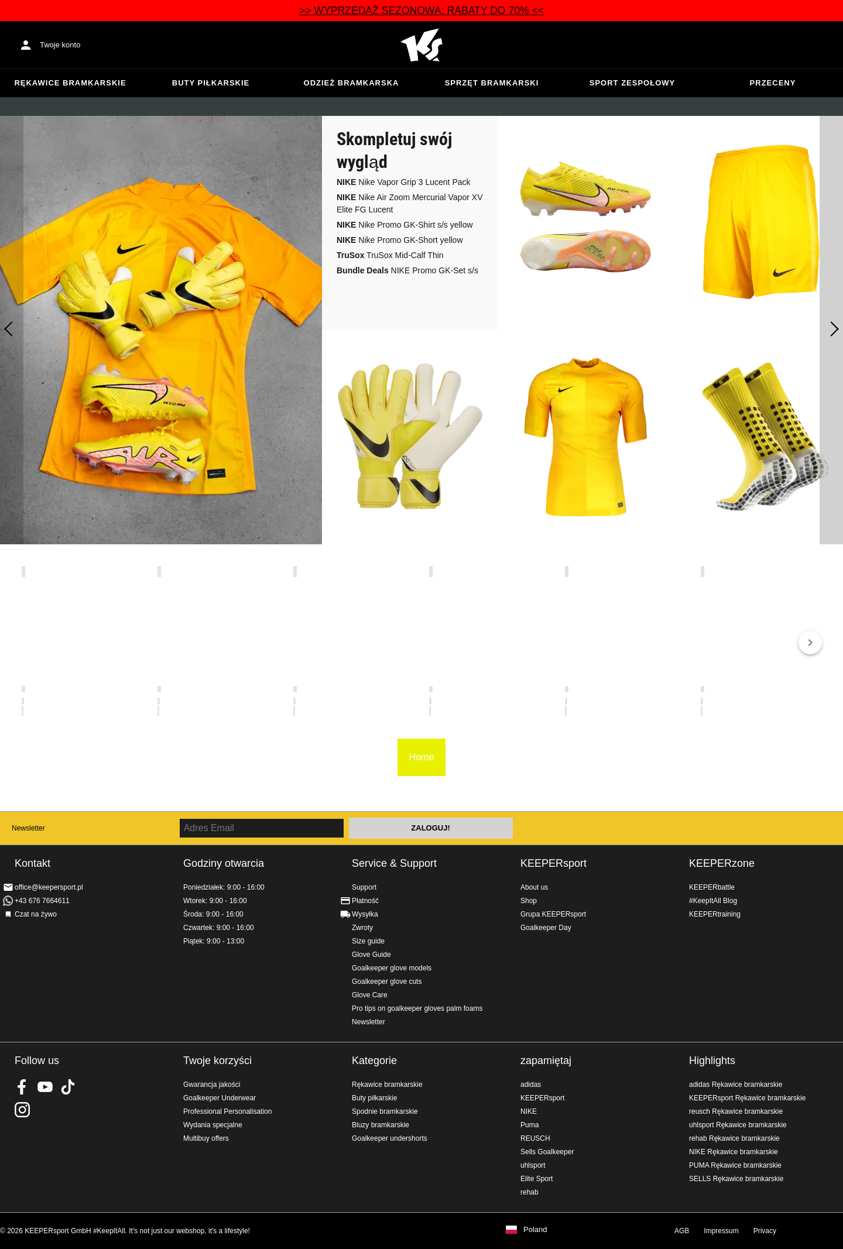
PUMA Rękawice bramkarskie (735, 1165)
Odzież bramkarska (351, 82)
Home (421, 45)
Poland (535, 1230)
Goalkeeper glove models (391, 968)
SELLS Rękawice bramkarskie (736, 1179)
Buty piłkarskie (211, 82)
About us (534, 887)
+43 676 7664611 (42, 901)
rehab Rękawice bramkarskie (734, 1138)
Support (364, 887)
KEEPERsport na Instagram (22, 1109)
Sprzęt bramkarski (492, 82)
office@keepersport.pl (49, 887)
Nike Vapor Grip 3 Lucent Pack (404, 182)
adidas (530, 1084)
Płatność (365, 901)
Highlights (712, 1060)
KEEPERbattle (712, 887)
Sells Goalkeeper (547, 1152)
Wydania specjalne (212, 1125)
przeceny (773, 82)
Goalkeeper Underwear (219, 1098)
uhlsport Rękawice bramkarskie (738, 1125)
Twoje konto (60, 44)
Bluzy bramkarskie (380, 1125)
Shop (528, 901)
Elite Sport (536, 1179)
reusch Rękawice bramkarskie (736, 1111)
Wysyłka (365, 914)
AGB (681, 1231)
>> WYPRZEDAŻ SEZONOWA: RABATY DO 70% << (421, 10)
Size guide (368, 941)
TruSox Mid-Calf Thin (390, 255)
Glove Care (370, 995)
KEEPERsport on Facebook (22, 1086)
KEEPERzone (722, 863)
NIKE (528, 1111)
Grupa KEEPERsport (553, 914)
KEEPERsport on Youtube (45, 1086)
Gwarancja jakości (211, 1084)
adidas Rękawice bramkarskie (735, 1084)
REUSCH (535, 1138)
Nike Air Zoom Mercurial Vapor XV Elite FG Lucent (409, 203)
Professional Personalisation (227, 1111)
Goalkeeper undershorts (389, 1138)
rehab (529, 1192)
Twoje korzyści (217, 1060)
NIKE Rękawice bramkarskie (733, 1152)
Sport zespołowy (632, 82)
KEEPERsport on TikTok (68, 1086)
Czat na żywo (36, 914)
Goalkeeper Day (545, 928)
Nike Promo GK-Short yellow (400, 240)
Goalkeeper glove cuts (387, 981)
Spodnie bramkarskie (385, 1111)
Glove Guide (371, 955)
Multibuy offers (206, 1138)
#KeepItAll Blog (713, 901)
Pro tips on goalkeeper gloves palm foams (417, 1008)
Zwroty (362, 928)
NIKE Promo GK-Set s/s (407, 270)
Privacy (764, 1231)
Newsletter (28, 828)
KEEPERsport (553, 863)
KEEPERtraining (715, 914)
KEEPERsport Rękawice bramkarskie (747, 1098)
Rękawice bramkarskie (70, 82)
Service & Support (394, 863)
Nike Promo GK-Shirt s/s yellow (405, 224)
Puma (529, 1125)
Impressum (721, 1231)
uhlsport (533, 1165)
